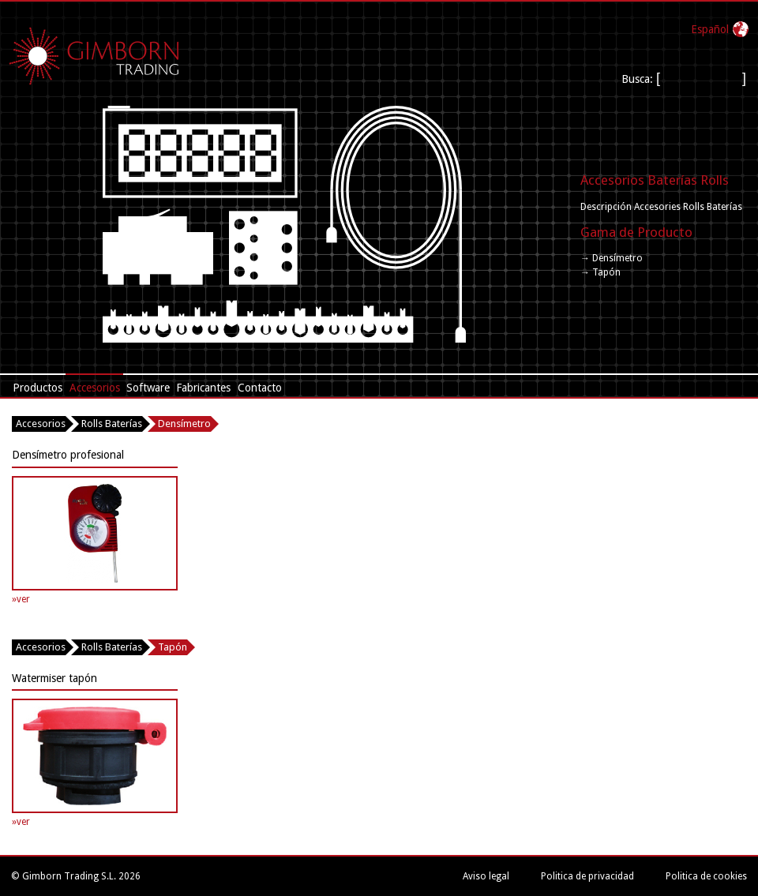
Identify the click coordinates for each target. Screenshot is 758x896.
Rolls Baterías (111, 423)
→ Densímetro (611, 258)
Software (148, 387)
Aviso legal (486, 876)
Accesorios (94, 387)
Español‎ (710, 29)
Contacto (260, 387)
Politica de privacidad (587, 876)
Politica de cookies (706, 876)
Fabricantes (203, 387)
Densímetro (184, 423)
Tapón (172, 647)
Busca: (638, 79)
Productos (37, 387)
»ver (21, 599)
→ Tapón (600, 272)
